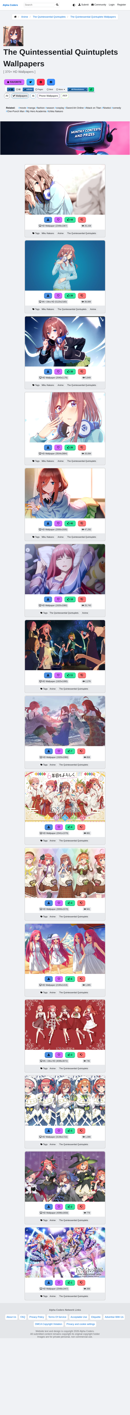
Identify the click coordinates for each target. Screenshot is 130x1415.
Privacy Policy (36, 1317)
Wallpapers (20, 96)
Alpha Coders (10, 5)
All (7, 96)
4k (33, 96)
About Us (11, 1317)
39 (70, 295)
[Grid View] (11, 89)
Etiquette (96, 1317)
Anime (24, 17)
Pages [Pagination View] (39, 89)
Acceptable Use (79, 1317)
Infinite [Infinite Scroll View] (28, 89)
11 (70, 675)
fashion (40, 108)
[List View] (18, 89)
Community (98, 4)
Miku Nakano (48, 233)
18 (70, 599)
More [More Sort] (60, 89)
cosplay (60, 108)
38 (70, 371)
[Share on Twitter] (31, 82)
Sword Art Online (74, 108)
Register (121, 4)
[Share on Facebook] (51, 82)
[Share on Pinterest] (41, 82)
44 (70, 219)
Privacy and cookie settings (80, 1324)
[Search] (57, 4)
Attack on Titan (93, 108)
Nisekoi (106, 108)
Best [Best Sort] (50, 89)
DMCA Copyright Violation (48, 1324)
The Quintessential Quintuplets (49, 17)
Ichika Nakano (55, 111)
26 (70, 447)
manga (31, 108)
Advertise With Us (114, 1317)
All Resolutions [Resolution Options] (77, 89)
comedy (116, 108)
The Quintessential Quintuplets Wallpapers (93, 17)
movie (22, 108)
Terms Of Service (57, 1317)
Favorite (14, 82)
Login (112, 4)
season (50, 108)
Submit (83, 4)
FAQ (22, 1317)
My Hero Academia (36, 111)
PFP (65, 96)
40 (70, 523)
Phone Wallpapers (48, 96)
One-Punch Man (15, 111)
